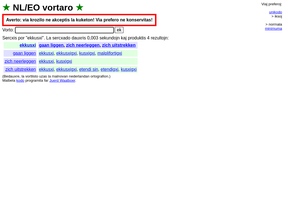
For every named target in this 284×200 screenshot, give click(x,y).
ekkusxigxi (66, 53)
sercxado (61, 38)
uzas (43, 76)
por (21, 38)
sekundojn (110, 38)
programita (34, 80)
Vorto (7, 30)
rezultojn (159, 38)
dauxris (79, 38)
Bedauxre (11, 76)
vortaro (57, 7)
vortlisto (31, 76)
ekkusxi (28, 45)
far (46, 80)
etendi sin (88, 69)
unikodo (275, 12)
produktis (137, 38)
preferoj (274, 4)
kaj (123, 38)
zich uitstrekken (119, 45)
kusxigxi (87, 53)
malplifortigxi (109, 53)
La (48, 38)
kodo (20, 80)
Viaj (264, 4)
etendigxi (109, 69)
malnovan (60, 76)
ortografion (99, 76)
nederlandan (79, 76)
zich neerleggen (83, 45)
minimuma (273, 28)
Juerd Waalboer (62, 80)
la (22, 76)
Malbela (8, 80)
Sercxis (9, 38)
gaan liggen (51, 45)
